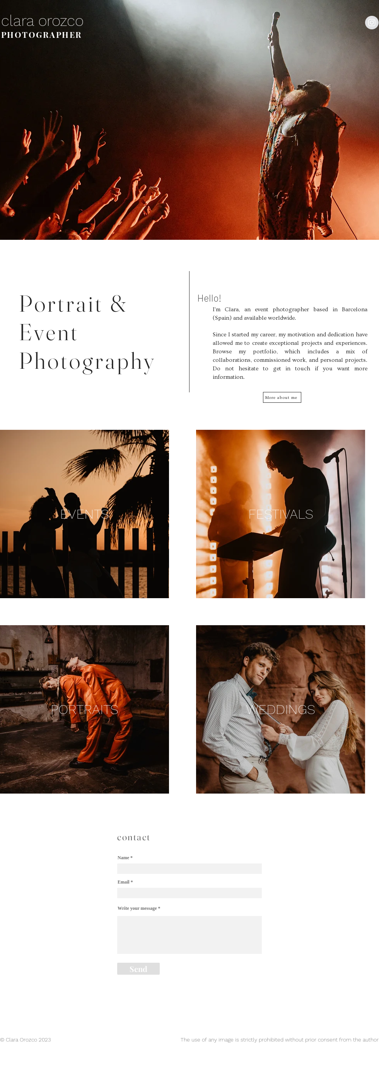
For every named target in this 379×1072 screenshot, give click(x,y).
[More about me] (282, 397)
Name (123, 857)
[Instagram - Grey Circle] (372, 22)
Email (124, 882)
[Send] (138, 969)
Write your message (137, 908)
